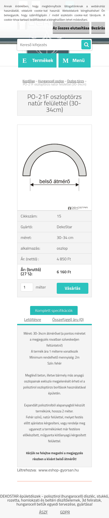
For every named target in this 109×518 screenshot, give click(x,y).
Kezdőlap (29, 80)
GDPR (65, 512)
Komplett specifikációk (54, 310)
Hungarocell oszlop (51, 80)
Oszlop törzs (75, 80)
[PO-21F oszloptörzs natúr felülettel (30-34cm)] (54, 127)
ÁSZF (43, 512)
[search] (86, 45)
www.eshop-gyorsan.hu (59, 470)
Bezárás (98, 28)
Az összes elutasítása (71, 28)
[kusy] (27, 287)
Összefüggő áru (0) (68, 319)
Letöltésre (32, 319)
